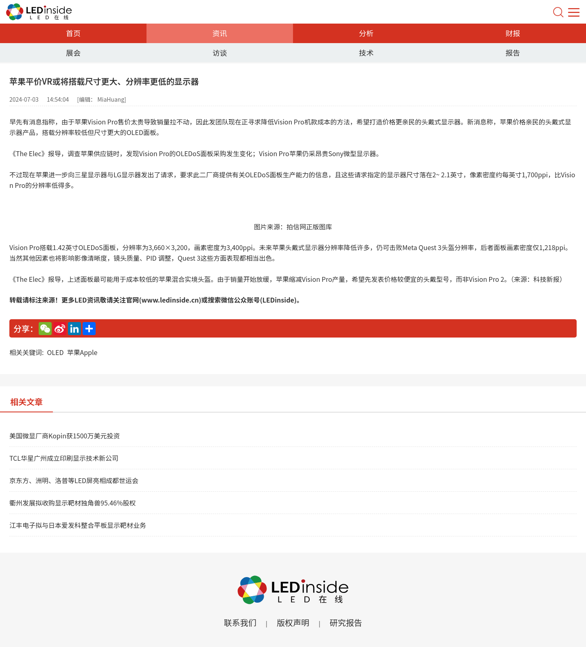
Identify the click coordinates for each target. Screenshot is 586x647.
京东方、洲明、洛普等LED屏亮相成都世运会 (73, 480)
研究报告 (346, 622)
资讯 (219, 33)
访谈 (219, 52)
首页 (73, 33)
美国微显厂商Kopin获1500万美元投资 (64, 435)
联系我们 (240, 622)
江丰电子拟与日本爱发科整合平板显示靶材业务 (77, 525)
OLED (55, 352)
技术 (366, 52)
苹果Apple (82, 352)
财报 (512, 33)
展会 (73, 52)
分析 (366, 33)
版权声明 (293, 622)
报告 (512, 52)
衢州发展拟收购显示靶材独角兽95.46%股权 (72, 503)
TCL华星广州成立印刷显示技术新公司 (63, 458)
